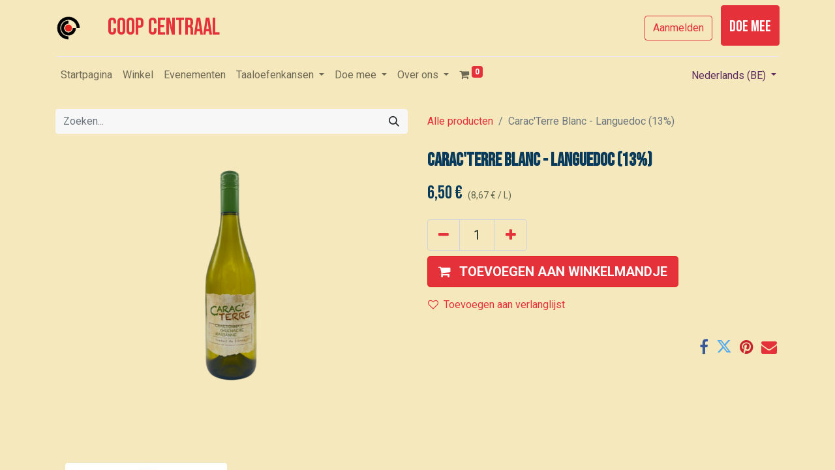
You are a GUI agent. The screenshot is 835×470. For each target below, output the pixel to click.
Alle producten (460, 121)
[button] (552, 271)
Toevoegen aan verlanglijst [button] (496, 304)
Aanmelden (678, 28)
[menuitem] (86, 75)
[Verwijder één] (443, 235)
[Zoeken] (394, 121)
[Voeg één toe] (510, 235)
